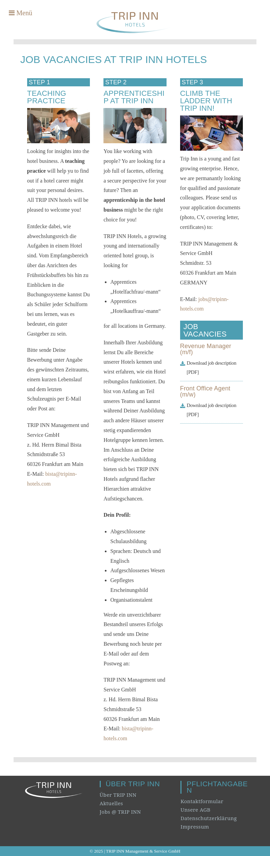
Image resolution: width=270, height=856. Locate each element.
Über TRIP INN (118, 794)
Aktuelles (111, 803)
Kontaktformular (201, 801)
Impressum (194, 826)
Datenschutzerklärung (208, 818)
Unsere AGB (195, 809)
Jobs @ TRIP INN (120, 811)
